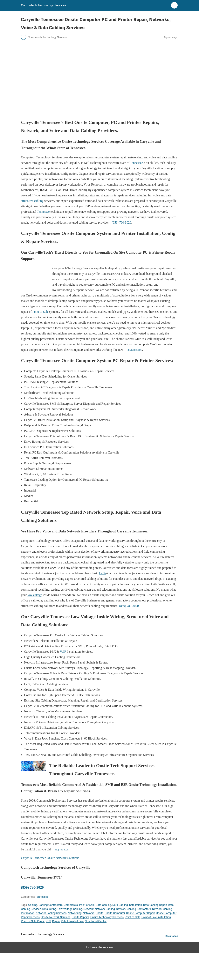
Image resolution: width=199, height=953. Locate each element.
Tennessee (136, 162)
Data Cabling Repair (155, 904)
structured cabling (32, 200)
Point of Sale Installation (156, 917)
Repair (56, 921)
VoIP (63, 651)
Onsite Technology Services (107, 917)
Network (88, 909)
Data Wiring (49, 909)
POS (48, 921)
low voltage (34, 595)
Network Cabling (105, 909)
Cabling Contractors (50, 904)
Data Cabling (103, 904)
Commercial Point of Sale (79, 904)
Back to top (171, 936)
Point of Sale (40, 311)
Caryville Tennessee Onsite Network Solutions (50, 858)
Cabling (32, 904)
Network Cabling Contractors (133, 909)
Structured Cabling (96, 921)
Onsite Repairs (80, 917)
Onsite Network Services (55, 917)
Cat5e (102, 573)
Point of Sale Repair (33, 921)
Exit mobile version (99, 947)
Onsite (99, 913)
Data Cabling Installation (127, 904)
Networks (88, 913)
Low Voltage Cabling (70, 909)
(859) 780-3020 (121, 222)
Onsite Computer (115, 913)
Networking (75, 913)
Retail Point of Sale (72, 921)
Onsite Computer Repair (140, 913)
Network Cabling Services (51, 913)
